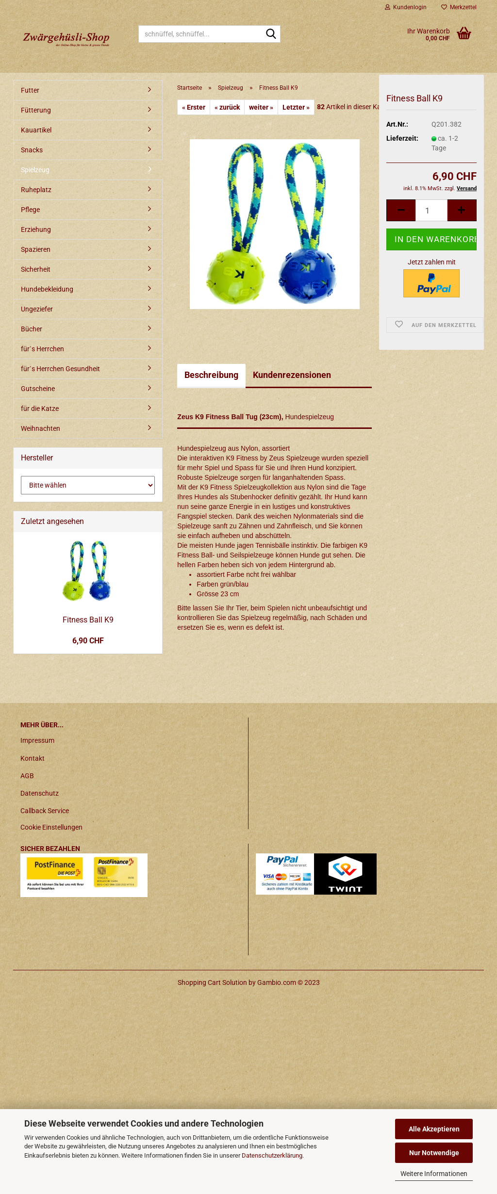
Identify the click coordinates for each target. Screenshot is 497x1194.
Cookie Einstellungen (51, 827)
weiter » (261, 107)
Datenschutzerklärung (272, 1155)
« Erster (193, 107)
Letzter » (296, 107)
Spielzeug (35, 170)
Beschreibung (211, 375)
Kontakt (32, 758)
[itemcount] (431, 216)
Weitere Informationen (433, 1174)
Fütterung (36, 110)
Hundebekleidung (47, 289)
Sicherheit (35, 269)
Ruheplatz (36, 190)
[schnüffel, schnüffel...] (271, 34)
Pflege (30, 209)
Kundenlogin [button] (406, 7)
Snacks (32, 150)
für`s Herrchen (42, 349)
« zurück (227, 107)
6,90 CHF (88, 640)
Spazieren (35, 249)
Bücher (31, 329)
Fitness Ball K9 (88, 619)
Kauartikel (36, 130)
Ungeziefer (37, 309)
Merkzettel (459, 7)
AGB (27, 776)
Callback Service (44, 811)
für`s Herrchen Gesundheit (60, 369)
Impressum (37, 740)
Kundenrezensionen (292, 375)
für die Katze (40, 408)
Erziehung (36, 229)
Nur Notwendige (434, 1153)
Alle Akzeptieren (434, 1129)
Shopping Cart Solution (212, 982)
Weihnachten (40, 428)
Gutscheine (38, 389)
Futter (30, 90)
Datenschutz (39, 793)
